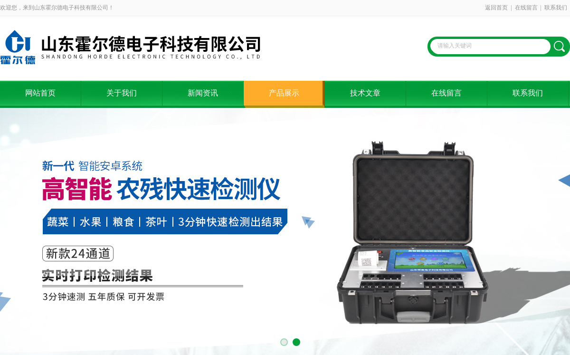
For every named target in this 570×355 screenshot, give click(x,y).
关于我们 (121, 93)
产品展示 (284, 93)
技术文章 (365, 93)
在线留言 (526, 7)
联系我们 (555, 7)
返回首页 (496, 7)
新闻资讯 (203, 93)
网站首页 (40, 93)
